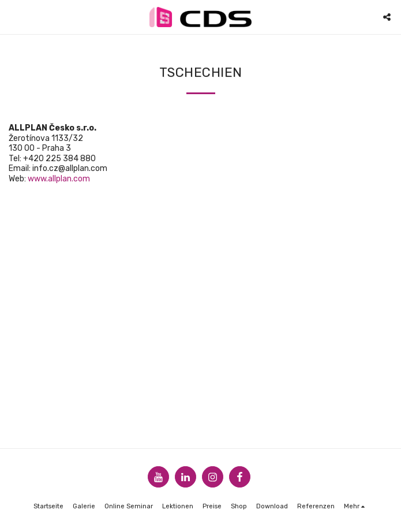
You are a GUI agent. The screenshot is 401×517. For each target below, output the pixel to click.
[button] (13, 17)
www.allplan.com (59, 179)
